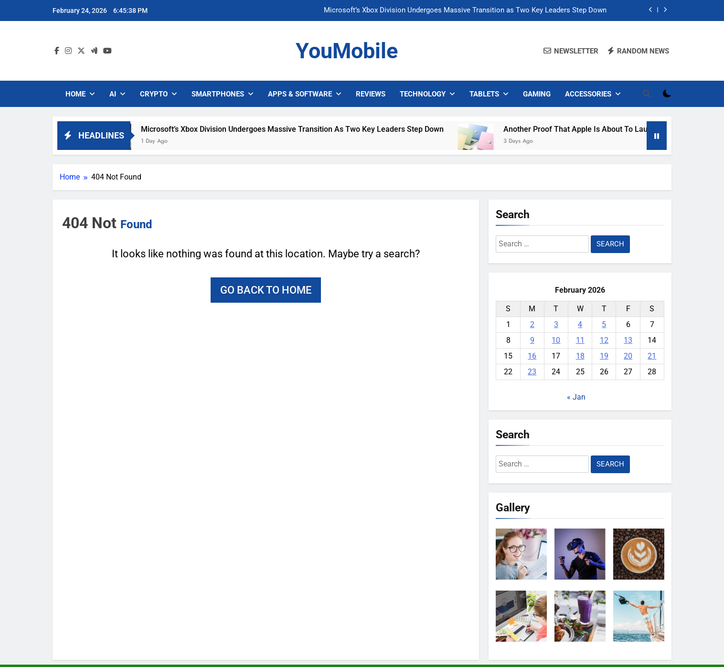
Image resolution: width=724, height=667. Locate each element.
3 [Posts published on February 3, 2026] (556, 324)
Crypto (154, 94)
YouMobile (347, 51)
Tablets (484, 94)
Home (75, 94)
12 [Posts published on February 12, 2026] (604, 340)
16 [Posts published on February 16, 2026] (532, 355)
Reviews (370, 94)
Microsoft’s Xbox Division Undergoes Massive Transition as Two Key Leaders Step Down (465, 10)
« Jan (576, 397)
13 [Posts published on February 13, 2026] (628, 340)
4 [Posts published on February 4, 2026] (580, 324)
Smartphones (218, 94)
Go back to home (265, 290)
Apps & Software (300, 94)
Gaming (537, 94)
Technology (423, 94)
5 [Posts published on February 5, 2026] (604, 324)
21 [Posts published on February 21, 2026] (652, 355)
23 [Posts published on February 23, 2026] (532, 371)
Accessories (588, 94)
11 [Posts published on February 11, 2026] (580, 340)
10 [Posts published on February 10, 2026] (556, 340)
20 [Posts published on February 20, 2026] (628, 355)
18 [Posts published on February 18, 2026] (580, 355)
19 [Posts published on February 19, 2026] (604, 355)
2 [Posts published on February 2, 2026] (532, 324)
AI (112, 94)
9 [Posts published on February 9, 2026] (532, 340)
